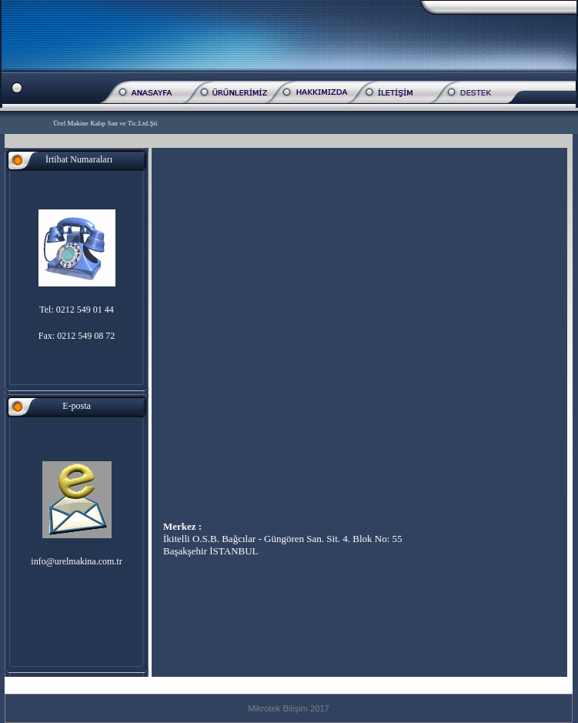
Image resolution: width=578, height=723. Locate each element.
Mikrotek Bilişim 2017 (288, 708)
